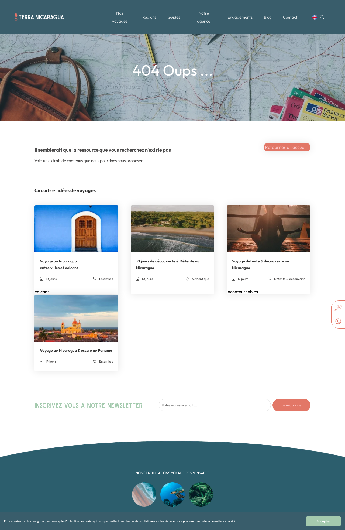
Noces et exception (178, 478)
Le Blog (121, 462)
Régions (149, 14)
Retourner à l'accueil (285, 147)
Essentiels (171, 462)
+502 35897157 (272, 454)
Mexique (219, 478)
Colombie (220, 457)
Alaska (218, 495)
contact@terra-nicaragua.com (284, 449)
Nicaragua (221, 484)
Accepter (324, 521)
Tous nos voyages (128, 451)
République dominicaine (230, 468)
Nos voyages (119, 14)
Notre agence (204, 14)
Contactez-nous (127, 473)
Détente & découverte (179, 457)
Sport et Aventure (176, 484)
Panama (219, 489)
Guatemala (221, 473)
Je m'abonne (291, 317)
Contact (291, 14)
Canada (219, 451)
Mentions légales (128, 478)
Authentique (173, 451)
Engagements (240, 14)
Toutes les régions (128, 457)
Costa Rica (221, 462)
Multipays (171, 473)
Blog (268, 14)
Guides (174, 14)
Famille (169, 468)
